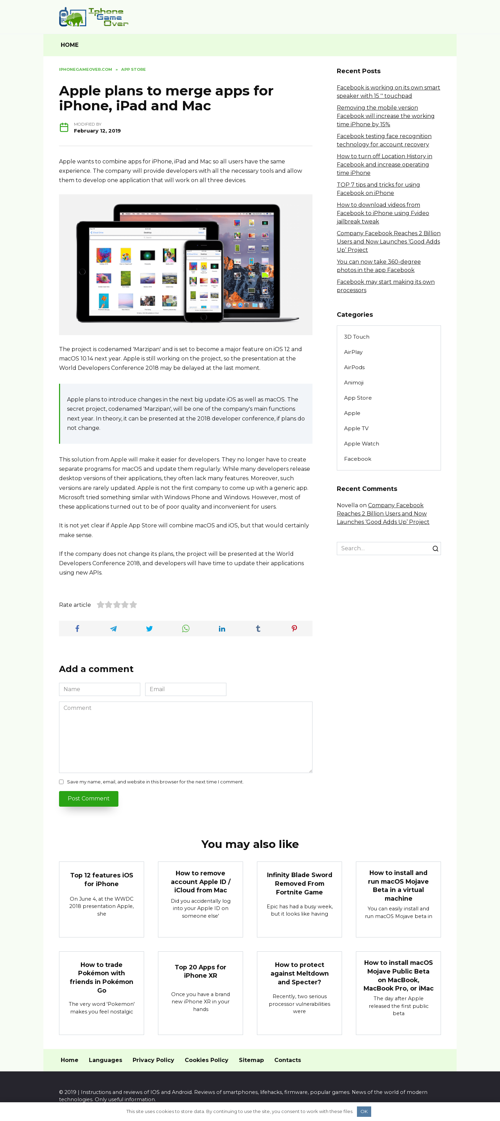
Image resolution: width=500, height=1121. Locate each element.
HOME (69, 45)
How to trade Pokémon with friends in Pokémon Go (101, 977)
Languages (105, 1060)
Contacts (287, 1060)
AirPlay (353, 352)
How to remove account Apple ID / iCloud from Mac (201, 881)
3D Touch (356, 336)
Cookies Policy (206, 1060)
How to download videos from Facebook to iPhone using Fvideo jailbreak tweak (383, 213)
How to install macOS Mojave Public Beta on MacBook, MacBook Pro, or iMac (399, 975)
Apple (352, 413)
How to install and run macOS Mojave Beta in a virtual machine (398, 885)
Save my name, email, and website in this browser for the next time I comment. (155, 781)
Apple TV (356, 428)
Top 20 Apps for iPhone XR (200, 971)
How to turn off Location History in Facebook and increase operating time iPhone (384, 164)
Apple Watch (361, 443)
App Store (358, 397)
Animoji (354, 382)
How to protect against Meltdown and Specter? (299, 973)
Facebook (357, 459)
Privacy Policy (153, 1060)
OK (364, 1111)
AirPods (354, 367)
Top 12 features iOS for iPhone (101, 880)
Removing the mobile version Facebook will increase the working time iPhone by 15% (386, 116)
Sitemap (251, 1060)
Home (69, 1060)
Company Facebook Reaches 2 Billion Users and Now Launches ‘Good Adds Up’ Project (389, 241)
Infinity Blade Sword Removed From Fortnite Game (299, 883)
